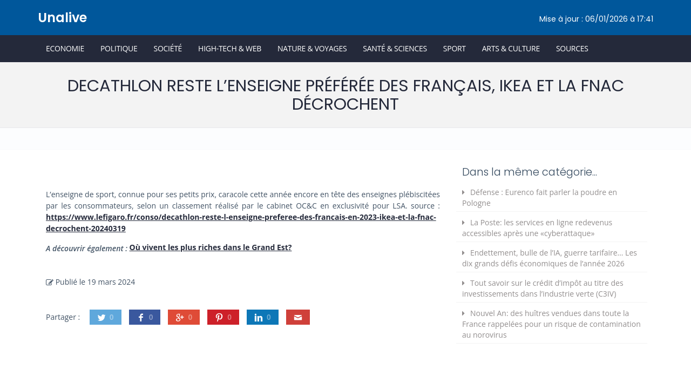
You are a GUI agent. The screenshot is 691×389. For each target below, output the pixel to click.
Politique (119, 48)
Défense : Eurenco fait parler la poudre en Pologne (539, 197)
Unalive (62, 17)
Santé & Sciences (395, 48)
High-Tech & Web (229, 48)
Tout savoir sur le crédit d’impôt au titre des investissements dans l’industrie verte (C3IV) (543, 288)
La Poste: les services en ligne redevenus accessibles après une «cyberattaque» (537, 227)
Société (167, 48)
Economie (65, 48)
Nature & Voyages (312, 48)
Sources (572, 48)
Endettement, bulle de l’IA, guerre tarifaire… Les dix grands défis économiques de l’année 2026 (549, 258)
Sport (454, 48)
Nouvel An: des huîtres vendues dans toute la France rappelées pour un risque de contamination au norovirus (551, 324)
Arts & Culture (511, 48)
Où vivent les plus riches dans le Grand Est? (211, 247)
